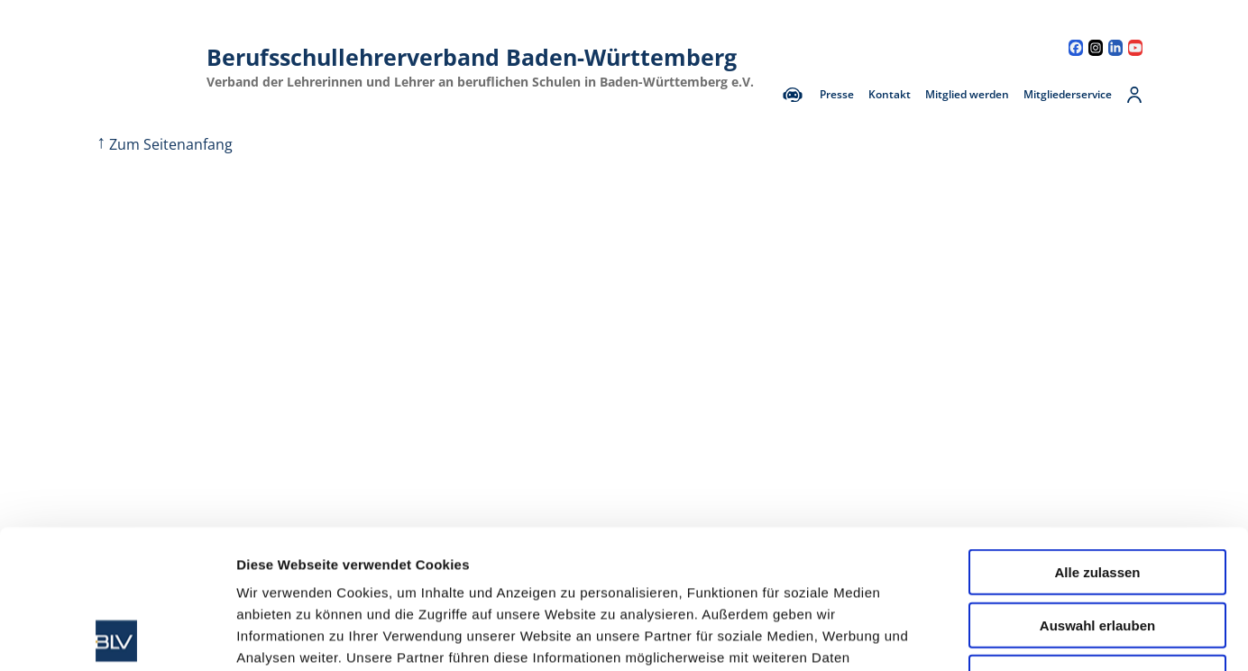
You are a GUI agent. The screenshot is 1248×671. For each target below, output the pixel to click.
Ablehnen (1097, 539)
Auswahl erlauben (1097, 486)
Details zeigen (959, 635)
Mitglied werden (967, 94)
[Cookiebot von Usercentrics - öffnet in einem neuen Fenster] (117, 635)
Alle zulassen (1097, 433)
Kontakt (889, 94)
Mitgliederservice (1067, 94)
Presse (837, 94)
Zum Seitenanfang (164, 144)
